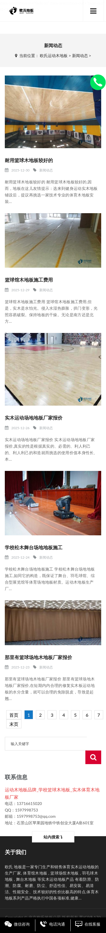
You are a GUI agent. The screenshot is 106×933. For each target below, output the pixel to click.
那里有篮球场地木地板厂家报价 (38, 657)
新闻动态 (80, 55)
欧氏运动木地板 (54, 55)
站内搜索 (53, 823)
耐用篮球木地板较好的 (29, 160)
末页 (13, 724)
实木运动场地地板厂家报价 (33, 418)
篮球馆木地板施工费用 (29, 280)
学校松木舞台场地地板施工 (33, 547)
